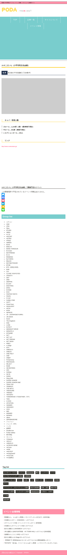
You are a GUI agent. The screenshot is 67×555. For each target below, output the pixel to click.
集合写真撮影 (34, 487)
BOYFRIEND (10, 253)
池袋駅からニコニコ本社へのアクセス (16, 534)
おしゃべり (48, 480)
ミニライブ (44, 472)
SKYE (8, 374)
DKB (7, 280)
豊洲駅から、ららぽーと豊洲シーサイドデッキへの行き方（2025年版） (27, 517)
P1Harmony (10, 360)
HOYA (8, 308)
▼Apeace (9, 439)
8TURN (8, 230)
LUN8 (8, 325)
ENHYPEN (9, 286)
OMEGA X (9, 349)
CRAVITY (9, 275)
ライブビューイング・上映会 (13, 476)
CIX (7, 271)
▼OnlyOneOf (10, 453)
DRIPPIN (9, 282)
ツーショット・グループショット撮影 (16, 487)
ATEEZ (8, 240)
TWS (8, 399)
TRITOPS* (9, 395)
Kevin (8, 319)
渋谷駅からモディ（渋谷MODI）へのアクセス (19, 520)
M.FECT (9, 327)
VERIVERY (10, 407)
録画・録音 (45, 487)
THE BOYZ (10, 388)
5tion (7, 228)
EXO (7, 292)
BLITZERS (9, 259)
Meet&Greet (35, 491)
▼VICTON (9, 455)
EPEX (8, 288)
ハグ (32, 480)
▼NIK (8, 449)
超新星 (8, 428)
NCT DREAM (10, 339)
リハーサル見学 (9, 491)
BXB (7, 269)
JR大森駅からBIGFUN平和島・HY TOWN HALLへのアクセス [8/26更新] (27, 531)
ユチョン (9, 222)
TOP (15, 20)
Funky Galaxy (10, 432)
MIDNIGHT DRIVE (12, 329)
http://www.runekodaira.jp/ (9, 146)
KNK (7, 323)
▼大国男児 (10, 457)
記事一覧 (31, 20)
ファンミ (22, 472)
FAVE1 (8, 296)
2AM (7, 224)
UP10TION (9, 403)
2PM (7, 226)
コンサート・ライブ (10, 472)
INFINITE (9, 312)
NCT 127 (9, 337)
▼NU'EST (9, 451)
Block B (8, 261)
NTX (7, 347)
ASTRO (8, 238)
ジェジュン (10, 421)
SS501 (8, 376)
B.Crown (9, 251)
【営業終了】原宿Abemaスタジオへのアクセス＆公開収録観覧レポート (27, 540)
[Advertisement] (33, 45)
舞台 (37, 472)
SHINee (8, 372)
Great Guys (10, 304)
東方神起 (9, 434)
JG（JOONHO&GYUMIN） (15, 314)
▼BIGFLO (9, 443)
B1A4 (8, 244)
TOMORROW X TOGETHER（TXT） (18, 397)
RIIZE (8, 366)
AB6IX (8, 232)
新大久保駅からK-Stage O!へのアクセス (17, 537)
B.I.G (8, 255)
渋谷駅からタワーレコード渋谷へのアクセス (18, 526)
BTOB (8, 265)
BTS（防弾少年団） (12, 267)
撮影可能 (54, 487)
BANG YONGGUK (12, 249)
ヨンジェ (9, 437)
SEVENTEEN (10, 368)
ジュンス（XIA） (11, 424)
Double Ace (10, 430)
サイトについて (51, 20)
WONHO (9, 415)
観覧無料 (6, 499)
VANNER (9, 405)
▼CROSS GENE (11, 445)
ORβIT (8, 358)
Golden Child (10, 300)
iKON (8, 310)
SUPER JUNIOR (11, 380)
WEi (7, 411)
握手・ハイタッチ (9, 480)
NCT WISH (9, 341)
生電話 (57, 480)
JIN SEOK (9, 317)
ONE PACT (10, 354)
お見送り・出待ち (47, 491)
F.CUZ (8, 298)
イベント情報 (35, 26)
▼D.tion (9, 447)
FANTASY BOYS (11, 294)
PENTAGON (10, 362)
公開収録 (27, 476)
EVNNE (8, 290)
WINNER (9, 413)
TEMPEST (9, 386)
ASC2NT (9, 236)
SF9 (7, 370)
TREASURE (10, 390)
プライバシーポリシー (8, 552)
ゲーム (6, 483)
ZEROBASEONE (11, 419)
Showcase (30, 472)
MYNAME (9, 333)
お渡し (26, 480)
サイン (19, 480)
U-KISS (8, 401)
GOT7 (8, 302)
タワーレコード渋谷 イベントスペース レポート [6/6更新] (22, 523)
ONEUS (9, 351)
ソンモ (8, 426)
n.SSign (8, 345)
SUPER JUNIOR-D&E (13, 382)
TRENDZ (9, 392)
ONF (7, 356)
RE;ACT (9, 364)
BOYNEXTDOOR (12, 263)
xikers (8, 417)
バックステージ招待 (22, 491)
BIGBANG (9, 257)
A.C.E (8, 234)
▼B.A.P (9, 441)
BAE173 (9, 247)
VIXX (8, 409)
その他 (6, 495)
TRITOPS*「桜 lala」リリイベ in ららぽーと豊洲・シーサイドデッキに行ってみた (30, 543)
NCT (7, 335)
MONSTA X (10, 331)
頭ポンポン (39, 480)
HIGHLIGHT (10, 306)
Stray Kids (9, 378)
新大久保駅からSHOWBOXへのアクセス (17, 528)
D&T (7, 277)
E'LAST (8, 284)
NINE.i (8, 343)
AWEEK (9, 242)
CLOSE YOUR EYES (13, 273)
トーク (53, 472)
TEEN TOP (10, 384)
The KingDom (10, 321)
